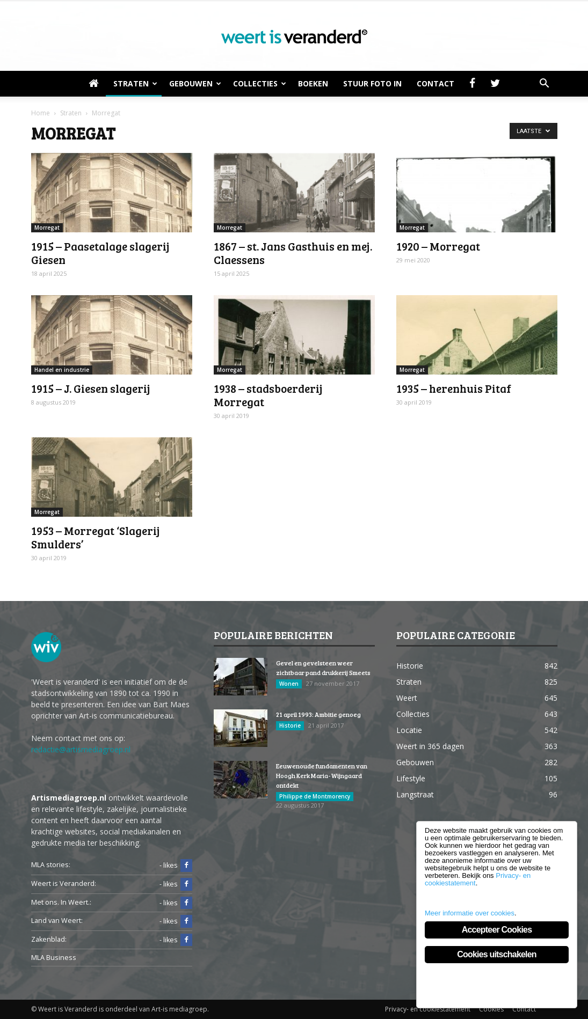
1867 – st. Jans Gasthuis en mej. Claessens (293, 252)
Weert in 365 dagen (430, 746)
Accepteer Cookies (497, 929)
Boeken (313, 83)
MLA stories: (50, 864)
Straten (135, 83)
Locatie (409, 730)
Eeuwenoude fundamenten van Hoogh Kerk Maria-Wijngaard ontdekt (321, 775)
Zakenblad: (49, 939)
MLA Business (53, 957)
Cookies (491, 1009)
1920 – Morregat (438, 246)
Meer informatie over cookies (469, 913)
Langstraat (415, 794)
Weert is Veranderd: (63, 883)
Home (40, 113)
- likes (175, 865)
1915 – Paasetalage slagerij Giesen (100, 252)
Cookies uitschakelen (496, 954)
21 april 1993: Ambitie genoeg (318, 714)
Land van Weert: (57, 920)
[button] (544, 84)
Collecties (259, 83)
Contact (435, 83)
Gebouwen (195, 83)
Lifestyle (410, 778)
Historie (290, 725)
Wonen (289, 683)
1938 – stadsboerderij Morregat (268, 394)
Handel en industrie (61, 369)
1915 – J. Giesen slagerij (90, 388)
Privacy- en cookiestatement (427, 1009)
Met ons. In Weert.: (61, 902)
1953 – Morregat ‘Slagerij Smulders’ (95, 537)
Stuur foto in (372, 83)
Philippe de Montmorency (314, 796)
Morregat (47, 227)
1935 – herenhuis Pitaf (453, 388)
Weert (406, 698)
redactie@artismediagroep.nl (80, 749)
